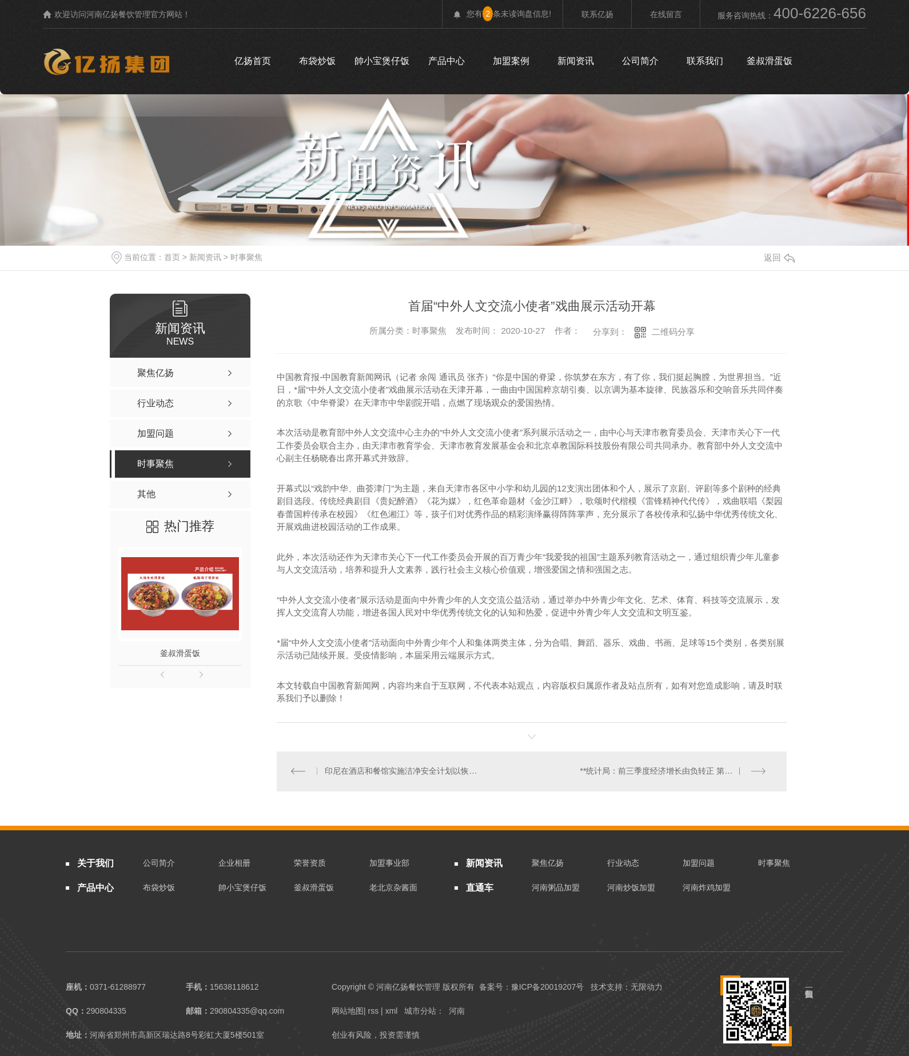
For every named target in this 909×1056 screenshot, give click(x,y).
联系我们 (705, 61)
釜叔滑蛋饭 (769, 61)
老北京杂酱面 (393, 887)
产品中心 (446, 61)
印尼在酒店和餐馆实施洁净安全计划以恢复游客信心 (404, 771)
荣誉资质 (310, 863)
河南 (457, 1011)
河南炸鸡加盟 (707, 887)
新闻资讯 (575, 61)
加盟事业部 (389, 863)
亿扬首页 (252, 61)
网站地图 (348, 1011)
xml (391, 1011)
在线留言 (666, 14)
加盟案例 (511, 61)
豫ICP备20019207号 (547, 987)
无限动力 (647, 987)
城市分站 (420, 1011)
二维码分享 (673, 332)
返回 (779, 257)
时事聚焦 (246, 257)
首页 (172, 257)
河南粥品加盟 (556, 887)
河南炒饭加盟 (631, 887)
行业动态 (623, 863)
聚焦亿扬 (548, 863)
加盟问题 (699, 863)
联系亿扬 (597, 14)
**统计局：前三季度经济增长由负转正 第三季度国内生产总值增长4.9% (676, 771)
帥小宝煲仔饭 (381, 61)
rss (373, 1011)
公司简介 (640, 61)
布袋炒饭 (317, 61)
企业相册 (234, 863)
